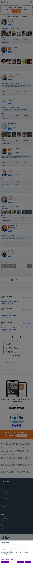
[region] (16, 552)
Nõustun (28, 562)
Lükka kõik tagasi (21, 562)
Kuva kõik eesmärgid (5, 562)
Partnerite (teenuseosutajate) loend (7, 559)
